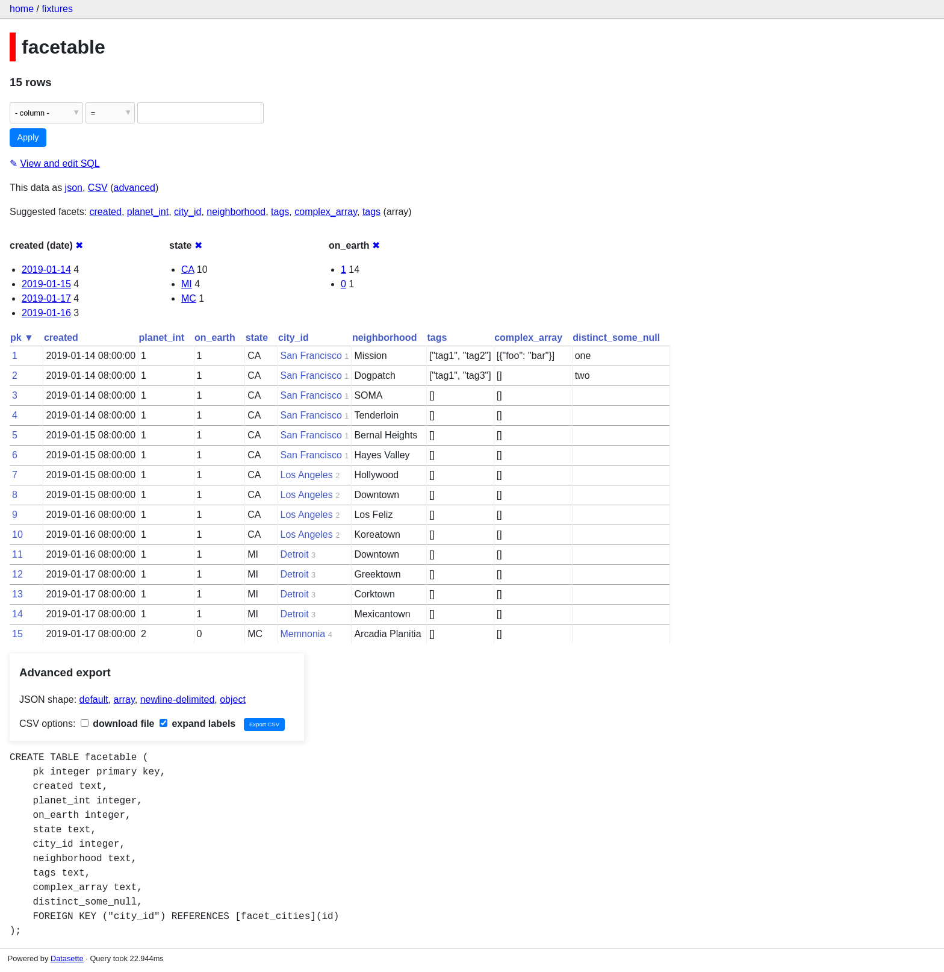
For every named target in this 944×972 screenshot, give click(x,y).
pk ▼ (22, 337)
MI (186, 284)
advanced (134, 187)
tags (280, 212)
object (233, 699)
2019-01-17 (46, 298)
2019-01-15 (46, 284)
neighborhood (236, 212)
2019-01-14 (46, 269)
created (106, 212)
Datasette (67, 958)
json (73, 187)
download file (118, 723)
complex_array (325, 212)
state (257, 337)
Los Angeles (307, 475)
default (93, 699)
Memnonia (303, 634)
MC (188, 298)
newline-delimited (177, 699)
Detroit (295, 554)
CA (187, 269)
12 (17, 574)
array (124, 699)
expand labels (197, 723)
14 (17, 614)
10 (17, 534)
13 (17, 594)
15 (17, 634)
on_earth (214, 337)
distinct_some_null (616, 337)
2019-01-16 (46, 313)
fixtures (57, 9)
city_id (187, 212)
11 (17, 554)
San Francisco (311, 355)
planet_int (148, 212)
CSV (98, 187)
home (22, 9)
